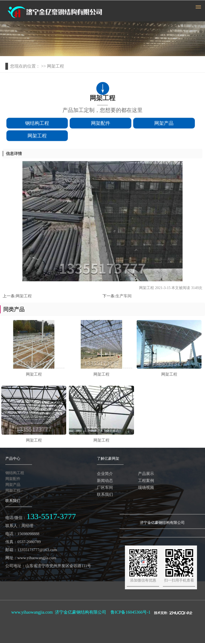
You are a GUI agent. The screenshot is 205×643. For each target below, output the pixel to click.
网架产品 (164, 124)
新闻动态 (105, 480)
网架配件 (100, 124)
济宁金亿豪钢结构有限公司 (80, 612)
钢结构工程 (37, 124)
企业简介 (105, 473)
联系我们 (105, 494)
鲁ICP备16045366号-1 (131, 612)
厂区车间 (105, 487)
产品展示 (146, 473)
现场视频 (146, 487)
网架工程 (37, 136)
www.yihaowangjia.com (32, 612)
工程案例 (146, 480)
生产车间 (124, 296)
